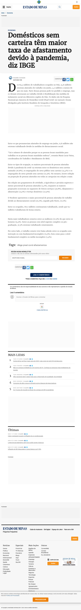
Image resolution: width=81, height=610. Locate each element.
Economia (10, 13)
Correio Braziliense (44, 552)
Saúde (5, 562)
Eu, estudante (45, 555)
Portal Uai (19, 548)
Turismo (31, 564)
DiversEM (6, 560)
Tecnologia (32, 575)
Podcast (31, 582)
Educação (6, 569)
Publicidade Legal (6, 572)
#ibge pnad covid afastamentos (32, 245)
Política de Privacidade (12, 595)
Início (2, 13)
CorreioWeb (45, 548)
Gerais (5, 548)
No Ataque (32, 584)
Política (5, 551)
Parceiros (19, 553)
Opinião (31, 553)
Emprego (31, 559)
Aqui (17, 558)
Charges (31, 562)
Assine (76, 7)
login (47, 279)
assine (54, 279)
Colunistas (6, 564)
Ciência (31, 566)
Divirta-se (32, 591)
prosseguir (40, 599)
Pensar (31, 579)
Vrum (17, 560)
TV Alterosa (19, 551)
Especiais (32, 555)
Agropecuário (33, 586)
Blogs (17, 555)
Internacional (7, 558)
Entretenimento (34, 589)
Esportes (31, 577)
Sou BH (18, 562)
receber (65, 258)
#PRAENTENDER (34, 557)
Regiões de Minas (32, 549)
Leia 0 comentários (41, 275)
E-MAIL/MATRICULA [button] (42, 310)
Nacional (6, 555)
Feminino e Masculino (32, 569)
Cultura (5, 567)
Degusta (31, 573)
